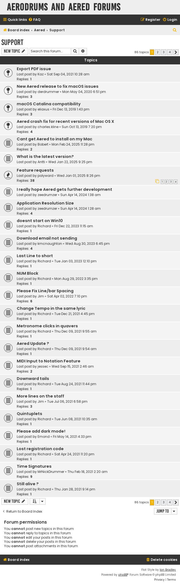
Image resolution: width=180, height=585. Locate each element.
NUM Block (27, 273)
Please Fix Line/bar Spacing (45, 291)
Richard (44, 226)
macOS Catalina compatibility (49, 104)
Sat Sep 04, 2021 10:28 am (68, 74)
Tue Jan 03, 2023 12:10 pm (75, 261)
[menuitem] (34, 20)
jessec (43, 366)
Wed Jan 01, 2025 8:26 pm (78, 175)
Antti (41, 162)
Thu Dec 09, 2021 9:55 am (75, 331)
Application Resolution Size (45, 203)
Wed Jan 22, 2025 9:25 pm (70, 162)
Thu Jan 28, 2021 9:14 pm (74, 489)
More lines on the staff (40, 396)
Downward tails (33, 378)
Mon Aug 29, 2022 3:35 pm (76, 278)
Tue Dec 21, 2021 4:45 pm (74, 313)
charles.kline (48, 126)
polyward (46, 175)
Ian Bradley (168, 570)
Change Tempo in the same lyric (51, 308)
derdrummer (48, 91)
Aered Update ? (33, 343)
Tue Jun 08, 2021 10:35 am (75, 419)
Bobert (43, 144)
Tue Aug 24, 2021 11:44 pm (75, 384)
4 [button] (170, 52)
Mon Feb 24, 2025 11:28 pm (73, 144)
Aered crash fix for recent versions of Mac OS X (65, 121)
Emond (44, 436)
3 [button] (164, 52)
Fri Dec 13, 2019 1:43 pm (71, 109)
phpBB (122, 575)
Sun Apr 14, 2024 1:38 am (80, 194)
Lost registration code (40, 448)
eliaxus (43, 109)
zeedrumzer (47, 194)
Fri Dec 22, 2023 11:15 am (73, 226)
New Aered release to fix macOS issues (58, 86)
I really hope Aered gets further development (64, 189)
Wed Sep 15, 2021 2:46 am (73, 366)
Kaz (41, 74)
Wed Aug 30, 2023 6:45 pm (87, 243)
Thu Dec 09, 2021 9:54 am (75, 349)
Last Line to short (35, 256)
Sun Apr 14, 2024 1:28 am (80, 208)
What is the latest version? (45, 156)
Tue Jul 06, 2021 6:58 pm (67, 401)
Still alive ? (28, 484)
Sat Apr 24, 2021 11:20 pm (74, 454)
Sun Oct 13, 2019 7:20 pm (82, 126)
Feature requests (35, 170)
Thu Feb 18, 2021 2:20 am (88, 471)
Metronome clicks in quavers (47, 326)
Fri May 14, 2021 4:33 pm (72, 436)
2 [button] (158, 52)
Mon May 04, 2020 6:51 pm (84, 91)
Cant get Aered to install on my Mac (54, 139)
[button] (176, 52)
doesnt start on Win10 (40, 220)
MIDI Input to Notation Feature (48, 361)
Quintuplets (29, 413)
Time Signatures (34, 466)
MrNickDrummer (51, 471)
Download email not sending (47, 238)
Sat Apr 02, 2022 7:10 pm (67, 296)
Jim (41, 296)
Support (12, 42)
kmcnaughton (50, 243)
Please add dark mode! (41, 431)
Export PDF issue (34, 69)
